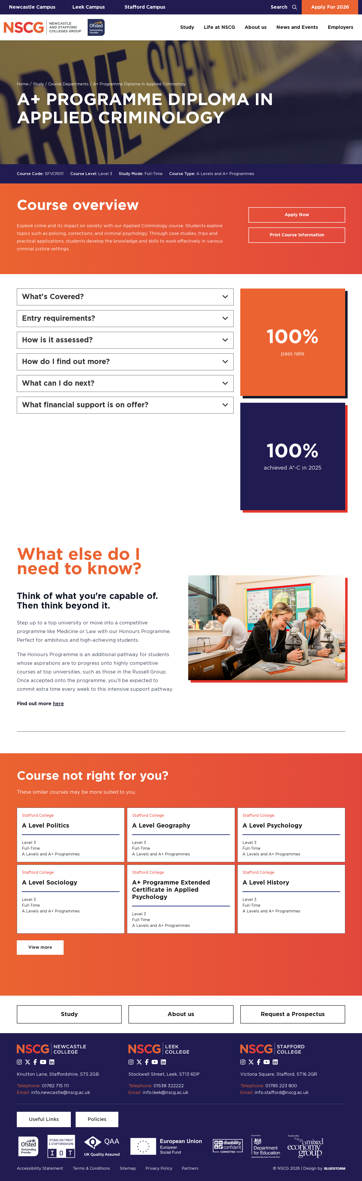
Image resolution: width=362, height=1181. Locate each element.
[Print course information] (296, 235)
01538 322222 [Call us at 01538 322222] (169, 1086)
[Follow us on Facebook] (35, 1062)
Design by (324, 1168)
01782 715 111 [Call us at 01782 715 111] (55, 1086)
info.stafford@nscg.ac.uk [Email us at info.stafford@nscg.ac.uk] (281, 1093)
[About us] (180, 1014)
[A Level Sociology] (71, 899)
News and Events (297, 27)
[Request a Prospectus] (292, 1014)
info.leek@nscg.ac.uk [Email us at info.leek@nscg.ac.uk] (165, 1093)
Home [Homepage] (23, 84)
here (58, 703)
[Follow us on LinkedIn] (51, 1062)
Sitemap (128, 1168)
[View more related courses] (40, 947)
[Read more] (28, 1146)
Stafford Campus (145, 7)
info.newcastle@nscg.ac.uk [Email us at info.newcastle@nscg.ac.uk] (60, 1093)
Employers (340, 27)
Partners (190, 1168)
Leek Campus (88, 7)
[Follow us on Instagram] (19, 1062)
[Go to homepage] (54, 27)
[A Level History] (291, 899)
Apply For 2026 (330, 7)
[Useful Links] (44, 1119)
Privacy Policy (158, 1168)
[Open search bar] (284, 7)
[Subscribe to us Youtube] (43, 1062)
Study (187, 27)
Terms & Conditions (91, 1168)
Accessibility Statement (40, 1168)
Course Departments (69, 84)
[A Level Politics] (71, 835)
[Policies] (97, 1119)
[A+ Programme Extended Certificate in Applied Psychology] (181, 899)
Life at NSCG (219, 27)
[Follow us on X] (27, 1062)
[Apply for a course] (296, 215)
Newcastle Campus (32, 7)
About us (256, 27)
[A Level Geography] (181, 835)
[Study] (69, 1014)
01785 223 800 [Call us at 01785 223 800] (281, 1086)
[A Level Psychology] (291, 835)
